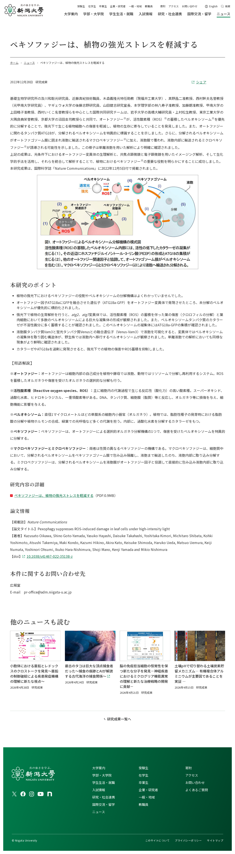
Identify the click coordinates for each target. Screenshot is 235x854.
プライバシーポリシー (188, 840)
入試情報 (98, 790)
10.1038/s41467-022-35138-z (50, 556)
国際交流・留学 (103, 804)
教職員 (149, 6)
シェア (201, 82)
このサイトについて (157, 840)
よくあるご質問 (196, 790)
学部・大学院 (102, 775)
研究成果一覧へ (119, 718)
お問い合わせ (189, 6)
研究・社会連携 (103, 797)
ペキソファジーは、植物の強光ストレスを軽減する (54, 495)
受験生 (81, 6)
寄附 (162, 6)
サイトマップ (215, 840)
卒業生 (103, 6)
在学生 (92, 6)
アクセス (174, 6)
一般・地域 (135, 6)
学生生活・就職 (103, 782)
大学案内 (98, 768)
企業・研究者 (118, 6)
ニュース (98, 811)
